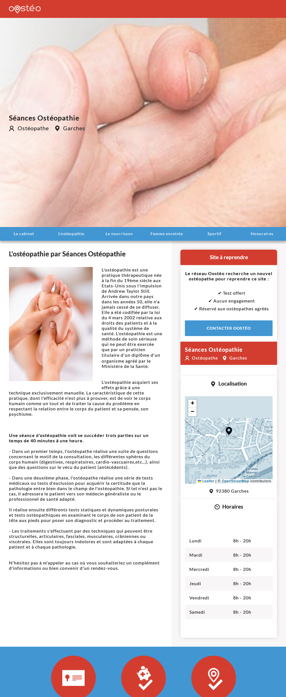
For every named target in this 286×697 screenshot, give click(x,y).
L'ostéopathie (71, 233)
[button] (229, 431)
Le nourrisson (119, 233)
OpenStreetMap (235, 481)
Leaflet (206, 481)
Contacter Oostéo (229, 328)
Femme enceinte (167, 233)
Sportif (214, 233)
